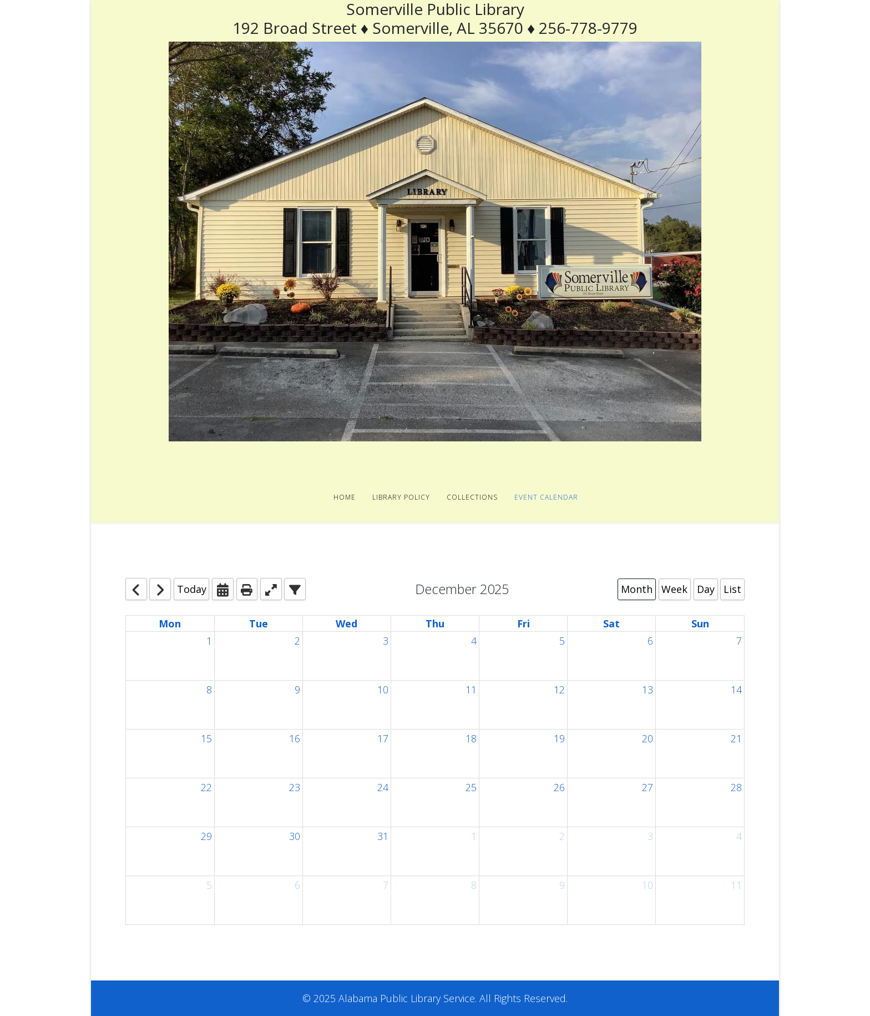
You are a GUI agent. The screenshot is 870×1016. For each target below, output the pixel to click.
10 (382, 689)
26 (559, 787)
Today (191, 589)
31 (382, 836)
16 (294, 738)
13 (647, 689)
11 (471, 689)
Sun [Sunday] (700, 623)
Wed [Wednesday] (346, 623)
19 (559, 738)
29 (206, 836)
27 (647, 787)
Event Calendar (546, 497)
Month (636, 589)
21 (736, 738)
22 (206, 787)
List (732, 589)
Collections (472, 497)
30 (294, 836)
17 (382, 738)
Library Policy (401, 497)
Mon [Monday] (170, 623)
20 (647, 738)
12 (559, 689)
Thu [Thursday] (435, 623)
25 (471, 787)
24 (382, 787)
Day (706, 589)
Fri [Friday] (523, 623)
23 (294, 787)
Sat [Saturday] (611, 623)
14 (736, 689)
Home (344, 497)
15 (206, 738)
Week (674, 589)
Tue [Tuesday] (258, 623)
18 (471, 738)
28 (736, 787)
